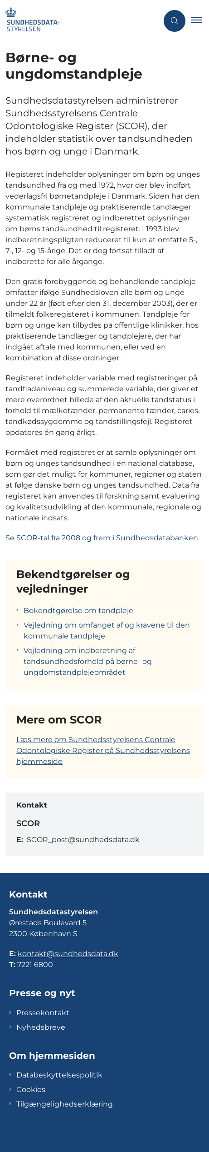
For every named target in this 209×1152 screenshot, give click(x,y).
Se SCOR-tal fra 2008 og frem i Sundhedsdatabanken (101, 538)
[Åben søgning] (174, 21)
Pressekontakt (42, 1012)
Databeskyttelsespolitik (59, 1075)
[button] (200, 21)
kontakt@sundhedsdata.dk (68, 953)
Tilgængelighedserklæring (64, 1104)
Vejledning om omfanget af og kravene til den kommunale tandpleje (107, 630)
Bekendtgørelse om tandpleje (78, 610)
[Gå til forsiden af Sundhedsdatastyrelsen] (79, 21)
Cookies (30, 1089)
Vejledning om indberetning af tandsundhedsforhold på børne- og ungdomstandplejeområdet (88, 661)
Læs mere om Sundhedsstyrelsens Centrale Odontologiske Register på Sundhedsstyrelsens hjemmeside (103, 750)
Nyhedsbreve (40, 1027)
